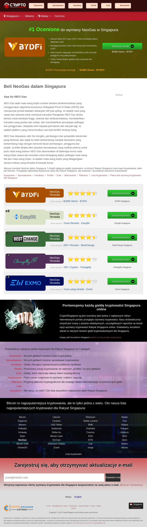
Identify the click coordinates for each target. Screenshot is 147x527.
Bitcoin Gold (22, 457)
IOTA (90, 453)
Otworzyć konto (120, 46)
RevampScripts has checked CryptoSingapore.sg (89, 523)
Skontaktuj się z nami (59, 506)
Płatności (83, 175)
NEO (124, 449)
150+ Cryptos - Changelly (62, 265)
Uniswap (22, 445)
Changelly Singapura (90, 265)
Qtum (124, 453)
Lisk (90, 457)
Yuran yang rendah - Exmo (63, 287)
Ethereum (90, 430)
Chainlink (90, 442)
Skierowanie (124, 5)
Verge (90, 461)
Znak (108, 5)
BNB (90, 438)
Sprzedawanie (58, 5)
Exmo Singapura (90, 287)
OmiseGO (22, 461)
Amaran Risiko (84, 506)
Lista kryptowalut (99, 175)
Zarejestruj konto (89, 194)
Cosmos (91, 445)
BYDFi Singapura (89, 198)
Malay (44, 16)
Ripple (124, 430)
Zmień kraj (135, 507)
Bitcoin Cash (56, 449)
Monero (22, 438)
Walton (124, 457)
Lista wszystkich (24, 381)
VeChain (56, 453)
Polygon (124, 442)
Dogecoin (22, 434)
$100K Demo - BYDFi (122, 52)
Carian (93, 506)
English (78, 497)
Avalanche (56, 442)
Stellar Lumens (90, 434)
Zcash (56, 461)
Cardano (56, 434)
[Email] (54, 477)
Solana (124, 438)
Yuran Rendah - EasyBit (62, 221)
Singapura (12, 16)
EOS (90, 449)
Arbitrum (124, 445)
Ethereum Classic (56, 457)
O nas (48, 506)
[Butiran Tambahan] (131, 485)
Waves (124, 461)
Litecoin (56, 430)
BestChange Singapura (90, 243)
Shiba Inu (56, 445)
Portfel (93, 5)
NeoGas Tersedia (49, 194)
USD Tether (56, 438)
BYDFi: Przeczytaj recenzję (60, 70)
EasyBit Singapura (90, 220)
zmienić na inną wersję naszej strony (117, 331)
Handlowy (77, 5)
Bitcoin (22, 430)
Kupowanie (38, 5)
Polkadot (22, 442)
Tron (124, 434)
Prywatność (73, 506)
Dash (22, 449)
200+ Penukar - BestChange (63, 243)
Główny (29, 16)
